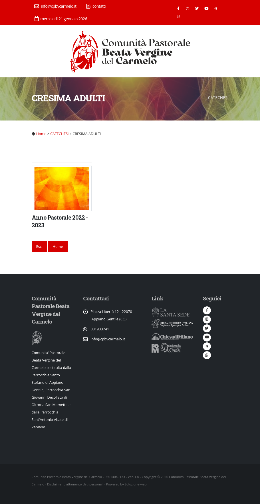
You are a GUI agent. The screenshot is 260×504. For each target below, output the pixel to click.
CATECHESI (59, 133)
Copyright (149, 477)
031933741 (100, 329)
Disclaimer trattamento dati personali (75, 484)
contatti (96, 6)
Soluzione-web (136, 484)
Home (41, 133)
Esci (39, 246)
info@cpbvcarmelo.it (55, 6)
